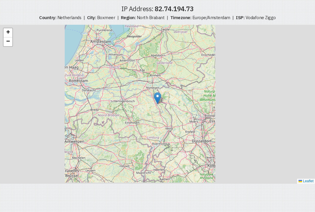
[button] (157, 98)
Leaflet (306, 181)
